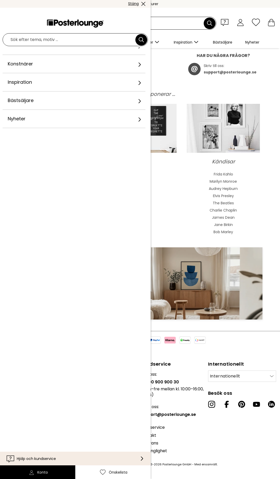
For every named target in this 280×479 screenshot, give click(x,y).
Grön (140, 198)
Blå (140, 184)
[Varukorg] (271, 22)
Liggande (140, 220)
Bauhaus (56, 205)
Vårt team (14, 385)
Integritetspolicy (20, 434)
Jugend (56, 198)
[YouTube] (256, 406)
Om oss (11, 377)
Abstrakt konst (57, 176)
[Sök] (209, 23)
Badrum (140, 227)
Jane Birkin (223, 227)
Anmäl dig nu (117, 300)
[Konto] (240, 22)
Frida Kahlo (223, 176)
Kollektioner (16, 393)
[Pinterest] (241, 406)
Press (9, 405)
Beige (140, 176)
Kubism (56, 227)
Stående (139, 212)
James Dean (223, 220)
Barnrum (140, 234)
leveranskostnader (111, 467)
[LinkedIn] (271, 406)
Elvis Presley (223, 198)
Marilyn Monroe (223, 184)
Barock (57, 212)
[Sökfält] (146, 23)
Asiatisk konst (57, 191)
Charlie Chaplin (223, 212)
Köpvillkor (14, 426)
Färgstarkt (140, 191)
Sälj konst (13, 413)
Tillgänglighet (153, 453)
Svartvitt (139, 205)
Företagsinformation (25, 450)
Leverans (149, 446)
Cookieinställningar (23, 442)
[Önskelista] (256, 22)
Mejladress (33, 290)
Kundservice (152, 430)
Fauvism (56, 234)
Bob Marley (223, 234)
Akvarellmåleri (56, 184)
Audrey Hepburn (223, 191)
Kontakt (148, 438)
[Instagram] (211, 406)
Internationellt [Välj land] (225, 379)
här (136, 72)
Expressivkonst (57, 220)
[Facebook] (226, 406)
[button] (226, 22)
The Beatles (223, 205)
